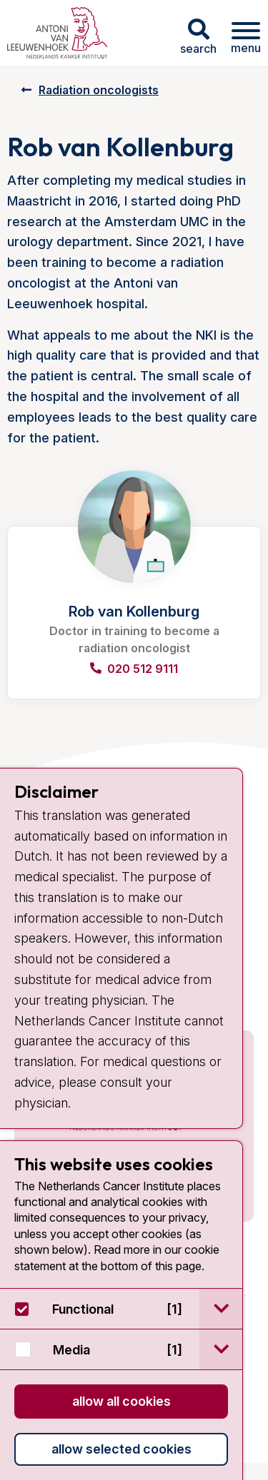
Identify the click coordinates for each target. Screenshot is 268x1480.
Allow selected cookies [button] (121, 1448)
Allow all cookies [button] (121, 1401)
